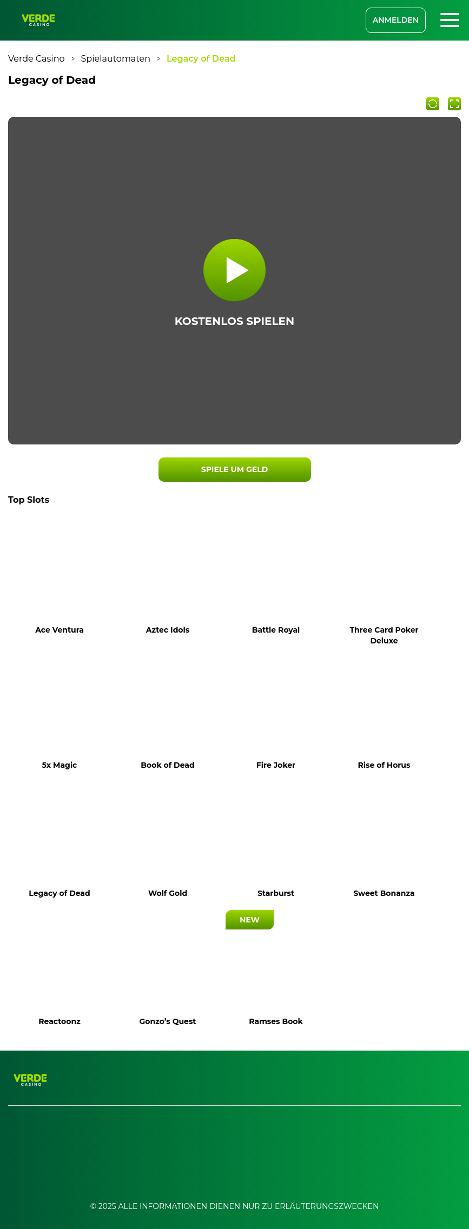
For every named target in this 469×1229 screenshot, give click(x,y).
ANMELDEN (396, 20)
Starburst (275, 893)
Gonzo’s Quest (168, 1021)
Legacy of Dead (59, 893)
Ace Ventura (59, 630)
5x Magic (59, 765)
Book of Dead (167, 765)
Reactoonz (59, 1021)
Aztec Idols (167, 630)
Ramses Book (275, 1021)
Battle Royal (276, 630)
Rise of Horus (384, 765)
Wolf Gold (167, 893)
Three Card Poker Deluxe (383, 635)
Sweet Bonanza (384, 893)
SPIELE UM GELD (234, 469)
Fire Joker (275, 765)
